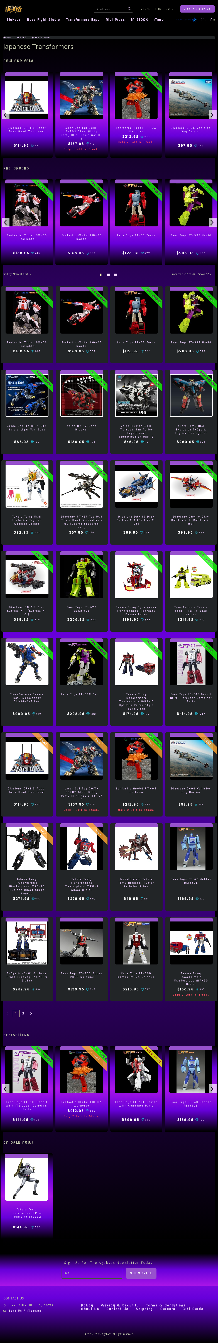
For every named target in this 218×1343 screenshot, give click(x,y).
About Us (90, 1309)
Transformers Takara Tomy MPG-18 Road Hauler (191, 611)
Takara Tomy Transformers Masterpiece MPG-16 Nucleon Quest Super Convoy (27, 886)
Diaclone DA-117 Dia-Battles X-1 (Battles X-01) (27, 611)
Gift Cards (193, 1309)
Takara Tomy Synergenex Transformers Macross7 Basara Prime (136, 611)
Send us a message (25, 1310)
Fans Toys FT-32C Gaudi (81, 694)
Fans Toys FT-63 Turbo (136, 235)
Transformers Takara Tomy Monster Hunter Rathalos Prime (136, 883)
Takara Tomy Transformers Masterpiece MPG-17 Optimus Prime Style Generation (136, 701)
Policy (87, 1305)
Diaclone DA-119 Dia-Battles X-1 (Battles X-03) (136, 520)
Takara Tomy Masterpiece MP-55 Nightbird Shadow (27, 1213)
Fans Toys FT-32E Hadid (191, 235)
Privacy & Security (120, 1305)
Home (7, 37)
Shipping (144, 1309)
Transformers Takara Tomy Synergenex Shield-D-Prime (27, 698)
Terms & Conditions (166, 1305)
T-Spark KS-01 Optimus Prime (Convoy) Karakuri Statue (26, 977)
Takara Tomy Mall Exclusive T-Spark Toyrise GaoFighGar (191, 430)
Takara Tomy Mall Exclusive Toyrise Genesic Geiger (26, 520)
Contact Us (117, 1309)
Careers (167, 1309)
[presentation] (5, 114)
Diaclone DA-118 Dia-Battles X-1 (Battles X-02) (191, 520)
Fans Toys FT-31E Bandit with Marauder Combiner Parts (191, 698)
